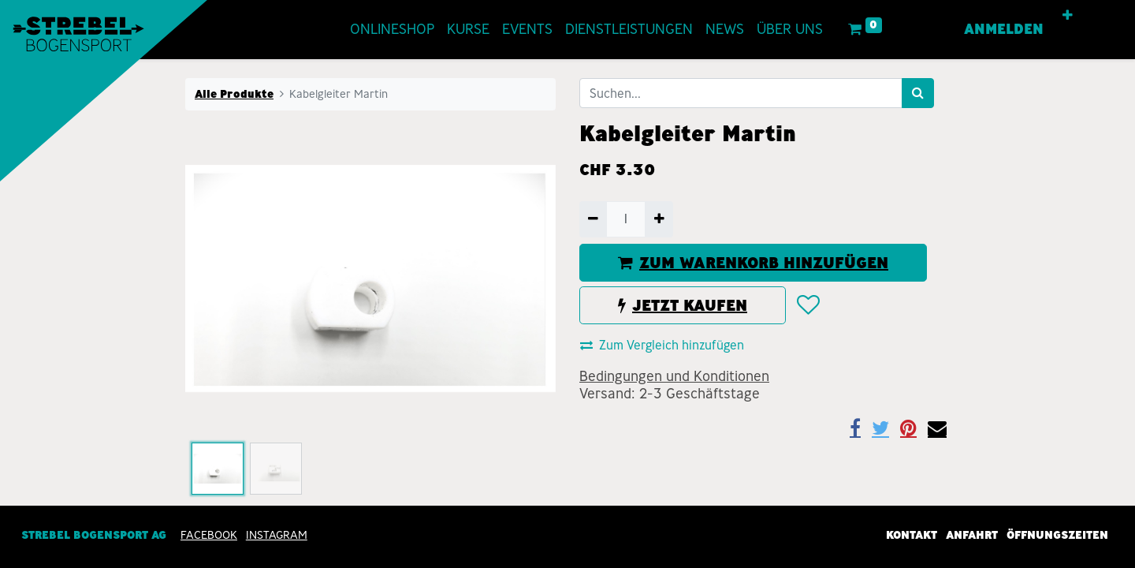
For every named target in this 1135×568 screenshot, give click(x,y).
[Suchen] (918, 93)
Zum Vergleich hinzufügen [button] (662, 345)
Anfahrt (972, 535)
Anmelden (1022, 29)
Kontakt (911, 535)
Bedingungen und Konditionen (674, 376)
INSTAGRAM (276, 535)
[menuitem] (375, 29)
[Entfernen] (593, 219)
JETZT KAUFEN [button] (682, 305)
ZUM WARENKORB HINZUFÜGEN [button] (753, 262)
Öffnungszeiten (1057, 535)
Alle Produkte (234, 94)
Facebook (208, 535)
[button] (1085, 16)
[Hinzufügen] (658, 219)
